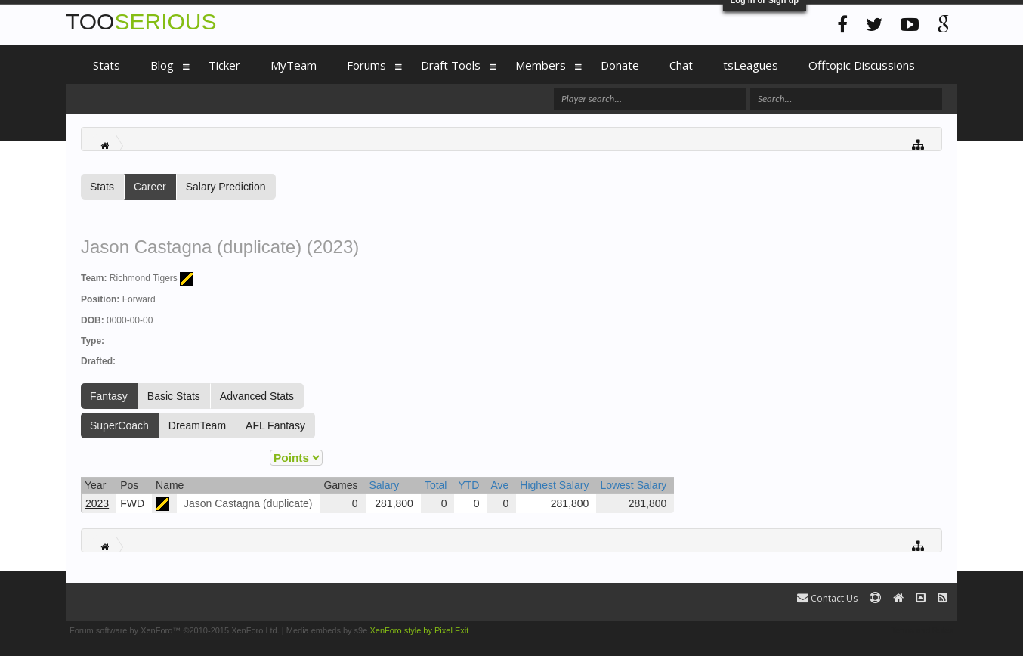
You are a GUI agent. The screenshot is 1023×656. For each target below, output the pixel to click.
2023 (97, 503)
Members (540, 65)
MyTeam (293, 65)
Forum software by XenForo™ (175, 630)
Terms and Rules (922, 630)
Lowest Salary (633, 485)
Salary (384, 485)
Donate (620, 65)
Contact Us (827, 598)
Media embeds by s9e (327, 630)
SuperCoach (119, 425)
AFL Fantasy (275, 425)
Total (436, 485)
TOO (141, 21)
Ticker (224, 65)
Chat (681, 65)
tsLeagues (750, 65)
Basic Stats (173, 396)
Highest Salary (554, 485)
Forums (366, 65)
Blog (162, 65)
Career (150, 187)
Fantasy (109, 396)
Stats (102, 187)
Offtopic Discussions (861, 65)
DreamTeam (197, 425)
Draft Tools (451, 65)
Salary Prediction (226, 187)
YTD (468, 485)
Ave (499, 485)
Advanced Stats (257, 396)
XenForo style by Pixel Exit (418, 630)
